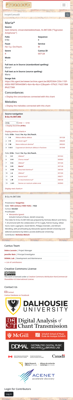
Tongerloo (20, 203)
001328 (62, 137)
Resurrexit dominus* (25, 170)
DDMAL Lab (9, 258)
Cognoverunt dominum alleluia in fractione (31, 148)
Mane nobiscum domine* (25, 144)
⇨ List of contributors (13, 262)
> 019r (27, 123)
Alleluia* (21, 156)
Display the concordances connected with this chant (30, 96)
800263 (62, 144)
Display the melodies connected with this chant (28, 105)
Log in (9, 394)
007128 (41, 53)
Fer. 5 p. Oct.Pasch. (13, 46)
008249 (62, 141)
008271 (60, 176)
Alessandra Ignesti (16, 214)
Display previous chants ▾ (15, 131)
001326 (60, 163)
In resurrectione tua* (25, 180)
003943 (60, 183)
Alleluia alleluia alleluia (24, 137)
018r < (21, 123)
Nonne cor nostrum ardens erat (29, 183)
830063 (60, 159)
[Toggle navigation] (63, 4)
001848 (62, 148)
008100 (60, 180)
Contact (9, 292)
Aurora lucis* (23, 176)
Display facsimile (15, 125)
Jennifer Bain (10, 254)
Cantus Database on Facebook (16, 295)
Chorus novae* (23, 159)
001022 (60, 156)
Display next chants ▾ (13, 188)
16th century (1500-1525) (20, 206)
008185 (60, 170)
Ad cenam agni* (21, 141)
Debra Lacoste (10, 250)
